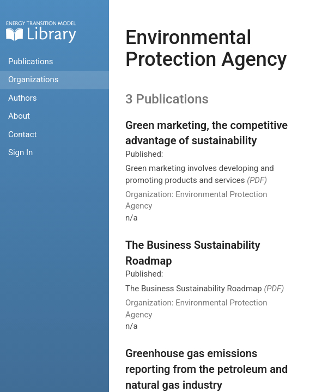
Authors (22, 98)
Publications (30, 61)
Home (40, 32)
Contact (22, 134)
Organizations (33, 79)
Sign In (20, 152)
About (19, 116)
